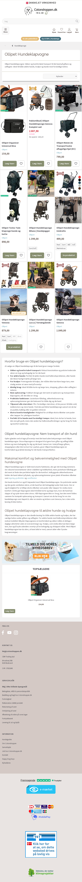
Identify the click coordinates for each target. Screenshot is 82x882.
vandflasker (32, 478)
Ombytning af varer (9, 711)
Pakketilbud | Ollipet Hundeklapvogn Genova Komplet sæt (40, 123)
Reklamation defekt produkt (12, 703)
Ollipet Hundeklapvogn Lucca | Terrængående (40, 321)
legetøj (12, 478)
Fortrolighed (6, 699)
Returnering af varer (9, 707)
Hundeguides (7, 739)
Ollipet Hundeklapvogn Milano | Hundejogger (40, 229)
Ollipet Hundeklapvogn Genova (67, 321)
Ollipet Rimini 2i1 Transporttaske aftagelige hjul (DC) (66, 145)
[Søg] (77, 21)
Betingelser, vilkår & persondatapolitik (16, 691)
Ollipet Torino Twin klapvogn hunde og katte (11, 230)
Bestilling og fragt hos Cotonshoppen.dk (17, 695)
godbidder (19, 478)
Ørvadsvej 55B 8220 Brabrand (7, 661)
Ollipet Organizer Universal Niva (10, 144)
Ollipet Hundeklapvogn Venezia (13, 321)
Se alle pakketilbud (30, 39)
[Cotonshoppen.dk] (41, 11)
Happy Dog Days (8, 759)
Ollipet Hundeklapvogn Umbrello (67, 229)
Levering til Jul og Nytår (10, 722)
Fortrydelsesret (7, 718)
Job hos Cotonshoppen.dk (12, 751)
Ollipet (4, 149)
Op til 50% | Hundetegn (50, 39)
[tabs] (77, 31)
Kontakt (5, 755)
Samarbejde (6, 747)
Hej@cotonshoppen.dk (12, 651)
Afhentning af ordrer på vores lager (14, 714)
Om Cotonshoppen (9, 743)
